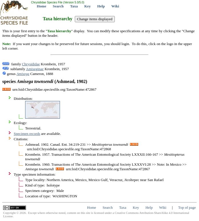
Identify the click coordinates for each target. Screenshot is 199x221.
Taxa (74, 6)
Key (87, 6)
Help (101, 6)
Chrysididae (31, 64)
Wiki (115, 6)
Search (58, 6)
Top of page (187, 207)
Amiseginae (35, 69)
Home (41, 6)
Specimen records (27, 133)
